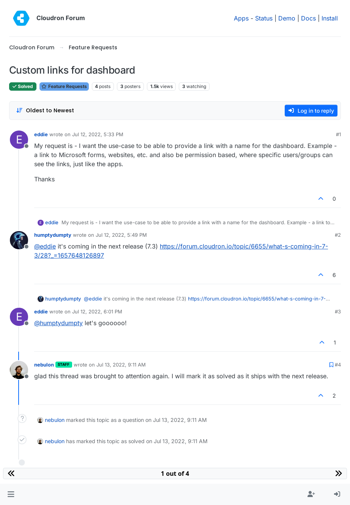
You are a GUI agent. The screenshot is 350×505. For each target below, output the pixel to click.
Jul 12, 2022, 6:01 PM (97, 311)
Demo (286, 18)
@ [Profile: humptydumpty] (58, 323)
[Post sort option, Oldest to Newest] (45, 110)
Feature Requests (64, 86)
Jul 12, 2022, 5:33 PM (97, 134)
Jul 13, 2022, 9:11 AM (121, 365)
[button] (11, 494)
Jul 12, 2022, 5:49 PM (121, 235)
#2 (338, 235)
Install (330, 18)
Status (264, 18)
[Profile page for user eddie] (19, 140)
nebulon (44, 365)
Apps (241, 18)
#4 (338, 365)
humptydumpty (52, 235)
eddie (41, 134)
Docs (308, 18)
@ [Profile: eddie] (45, 246)
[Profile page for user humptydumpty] (19, 240)
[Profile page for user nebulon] (19, 370)
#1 (338, 134)
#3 (338, 311)
